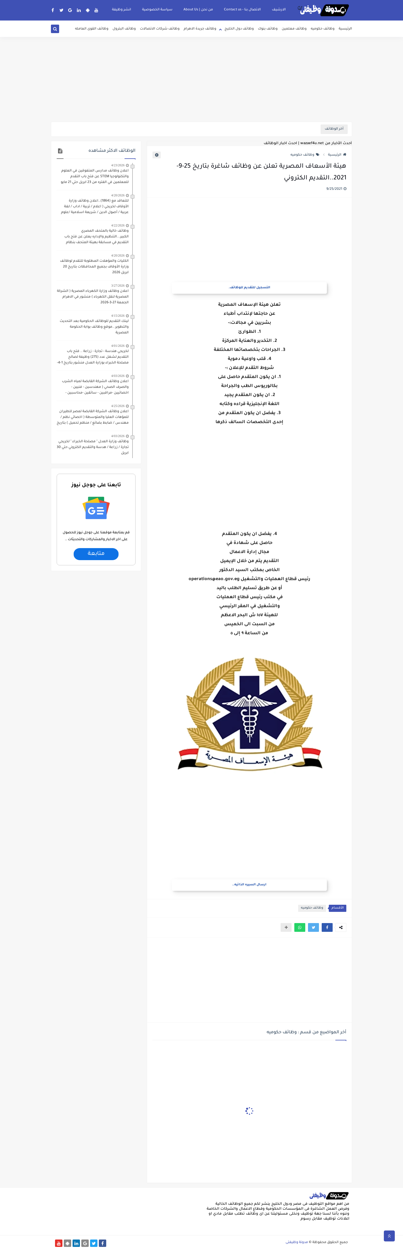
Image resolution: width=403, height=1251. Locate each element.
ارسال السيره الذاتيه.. (249, 885)
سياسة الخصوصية (157, 10)
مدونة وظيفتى (297, 1242)
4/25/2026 (118, 406)
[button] (327, 927)
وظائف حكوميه (323, 29)
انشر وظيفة (121, 10)
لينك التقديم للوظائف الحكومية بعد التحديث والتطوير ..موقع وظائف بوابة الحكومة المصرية (94, 327)
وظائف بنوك (268, 29)
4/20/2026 (118, 195)
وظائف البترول (124, 29)
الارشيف (279, 10)
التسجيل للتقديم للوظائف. (249, 288)
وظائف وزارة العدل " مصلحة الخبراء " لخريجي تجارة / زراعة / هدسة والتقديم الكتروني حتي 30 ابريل (93, 447)
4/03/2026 (118, 376)
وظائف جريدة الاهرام (200, 29)
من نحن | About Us (198, 10)
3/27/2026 (118, 285)
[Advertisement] (201, 79)
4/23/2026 (118, 165)
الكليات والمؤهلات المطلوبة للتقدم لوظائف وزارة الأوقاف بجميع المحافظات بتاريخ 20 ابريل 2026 (94, 267)
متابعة (96, 554)
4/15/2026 (118, 316)
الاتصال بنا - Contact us (242, 10)
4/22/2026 (118, 225)
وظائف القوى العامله (91, 29)
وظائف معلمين (294, 29)
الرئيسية (345, 29)
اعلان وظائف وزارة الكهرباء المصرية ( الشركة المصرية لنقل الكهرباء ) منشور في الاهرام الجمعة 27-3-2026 (93, 297)
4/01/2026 (118, 346)
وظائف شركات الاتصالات (160, 29)
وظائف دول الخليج (239, 29)
